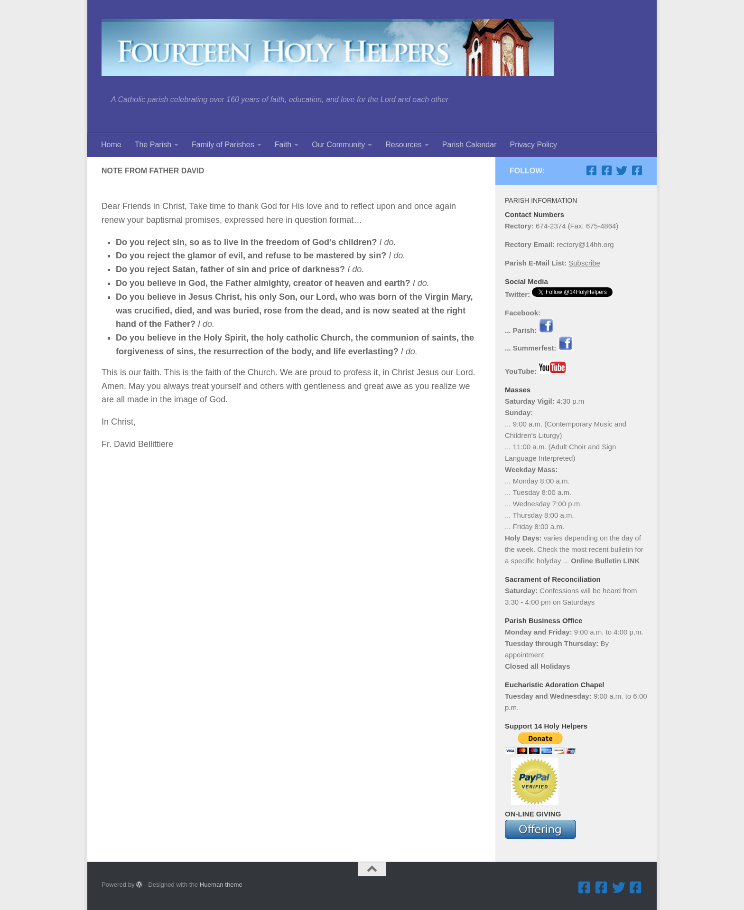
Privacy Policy (533, 145)
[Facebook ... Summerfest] (606, 170)
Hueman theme (221, 884)
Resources (403, 145)
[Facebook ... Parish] (591, 170)
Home (111, 145)
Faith (283, 145)
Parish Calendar (469, 145)
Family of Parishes (223, 145)
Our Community (338, 145)
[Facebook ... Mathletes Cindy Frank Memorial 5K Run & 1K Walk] (636, 170)
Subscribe (584, 263)
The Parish (153, 145)
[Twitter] (621, 170)
